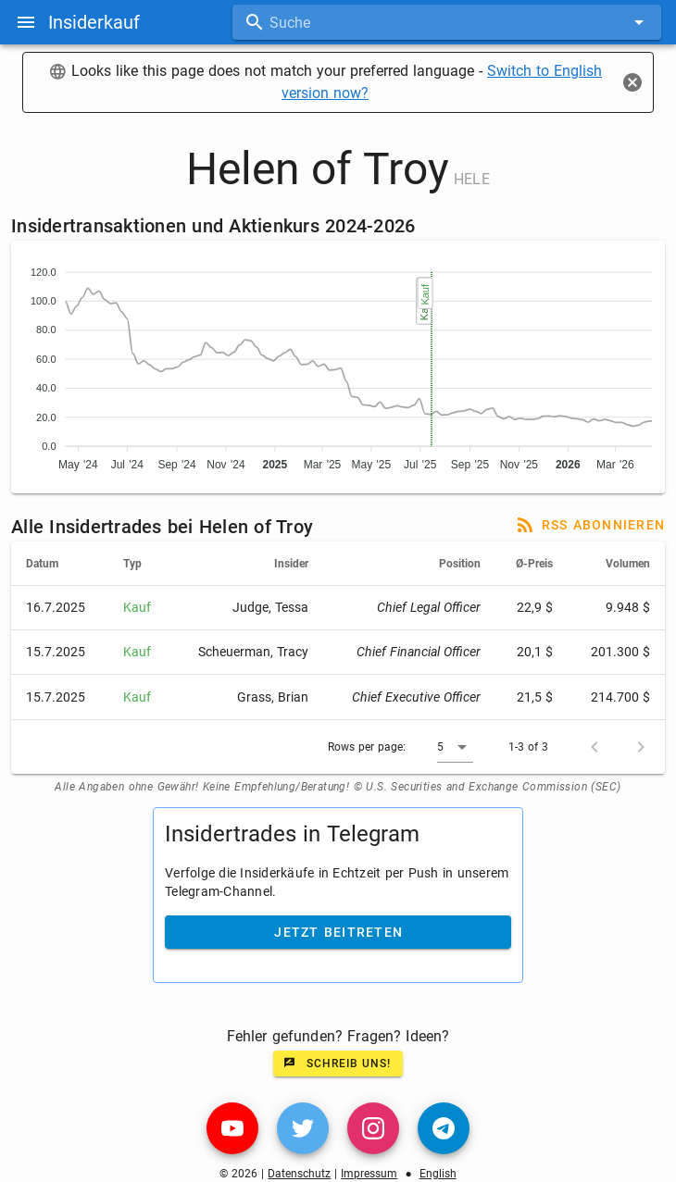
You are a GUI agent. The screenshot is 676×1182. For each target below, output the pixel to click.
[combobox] (446, 22)
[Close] (632, 82)
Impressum (369, 1173)
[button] (455, 747)
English (438, 1173)
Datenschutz (299, 1173)
